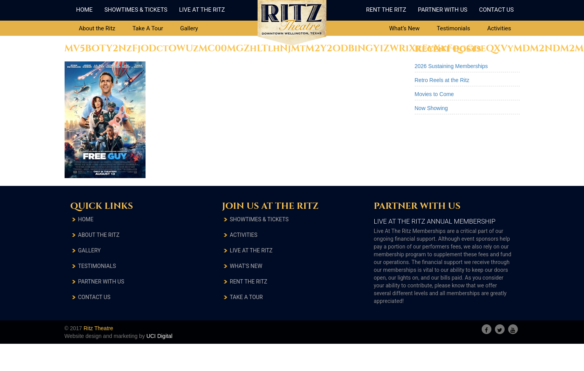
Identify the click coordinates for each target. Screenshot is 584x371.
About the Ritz (97, 28)
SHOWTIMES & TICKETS (259, 219)
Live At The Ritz (202, 9)
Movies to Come (434, 94)
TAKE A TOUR (246, 297)
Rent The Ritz (386, 9)
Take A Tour (147, 28)
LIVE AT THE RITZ (251, 250)
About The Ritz (99, 235)
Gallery (189, 28)
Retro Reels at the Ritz (442, 80)
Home (84, 9)
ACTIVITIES (244, 235)
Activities (499, 28)
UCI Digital (159, 336)
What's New (246, 266)
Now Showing (431, 108)
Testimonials (453, 28)
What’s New (404, 28)
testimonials (97, 266)
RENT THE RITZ (248, 281)
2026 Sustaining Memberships (451, 66)
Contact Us (496, 9)
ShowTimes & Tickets (135, 9)
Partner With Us (442, 9)
